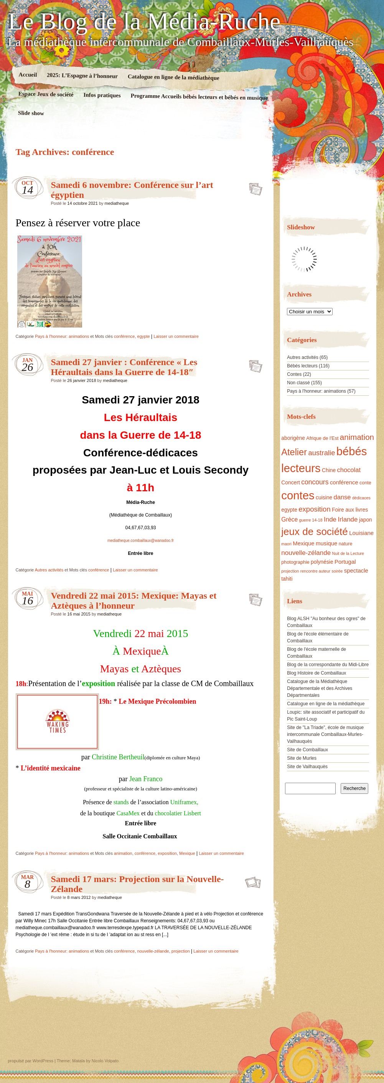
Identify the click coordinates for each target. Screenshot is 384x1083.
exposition (167, 853)
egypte (143, 336)
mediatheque (117, 203)
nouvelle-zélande (153, 951)
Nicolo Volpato (105, 1060)
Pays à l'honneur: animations (62, 336)
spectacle (356, 570)
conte (365, 483)
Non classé (298, 382)
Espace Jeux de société (45, 94)
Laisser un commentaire (175, 336)
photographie (295, 562)
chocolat (349, 470)
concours (314, 482)
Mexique (187, 853)
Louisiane (361, 533)
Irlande (348, 519)
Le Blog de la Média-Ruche (144, 21)
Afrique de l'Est (322, 438)
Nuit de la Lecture (348, 553)
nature (346, 543)
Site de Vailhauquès (307, 766)
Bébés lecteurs (302, 366)
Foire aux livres (350, 510)
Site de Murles (301, 758)
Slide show (31, 113)
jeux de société (314, 531)
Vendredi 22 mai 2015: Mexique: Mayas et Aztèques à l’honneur (134, 601)
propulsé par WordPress (30, 1060)
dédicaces (361, 497)
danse (342, 497)
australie (321, 453)
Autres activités (49, 570)
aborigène (293, 438)
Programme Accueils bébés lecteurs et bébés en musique (199, 96)
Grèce (289, 519)
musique (326, 543)
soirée (337, 571)
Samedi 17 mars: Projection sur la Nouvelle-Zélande (253, 881)
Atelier (294, 452)
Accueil (27, 74)
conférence (124, 336)
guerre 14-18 (311, 520)
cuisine (324, 497)
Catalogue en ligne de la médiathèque (173, 77)
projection (180, 951)
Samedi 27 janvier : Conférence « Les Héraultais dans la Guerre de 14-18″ (124, 367)
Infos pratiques (101, 95)
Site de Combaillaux (307, 749)
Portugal (345, 561)
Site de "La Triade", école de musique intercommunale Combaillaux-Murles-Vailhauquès (325, 734)
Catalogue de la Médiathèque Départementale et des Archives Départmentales (319, 688)
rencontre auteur (315, 571)
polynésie (322, 562)
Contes (294, 374)
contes (297, 495)
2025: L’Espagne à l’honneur (82, 75)
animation (123, 853)
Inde (330, 519)
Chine (329, 470)
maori (286, 544)
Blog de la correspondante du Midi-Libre (328, 664)
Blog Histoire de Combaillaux (316, 673)
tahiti (286, 579)
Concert (290, 482)
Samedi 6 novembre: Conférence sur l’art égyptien (253, 187)
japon (365, 520)
